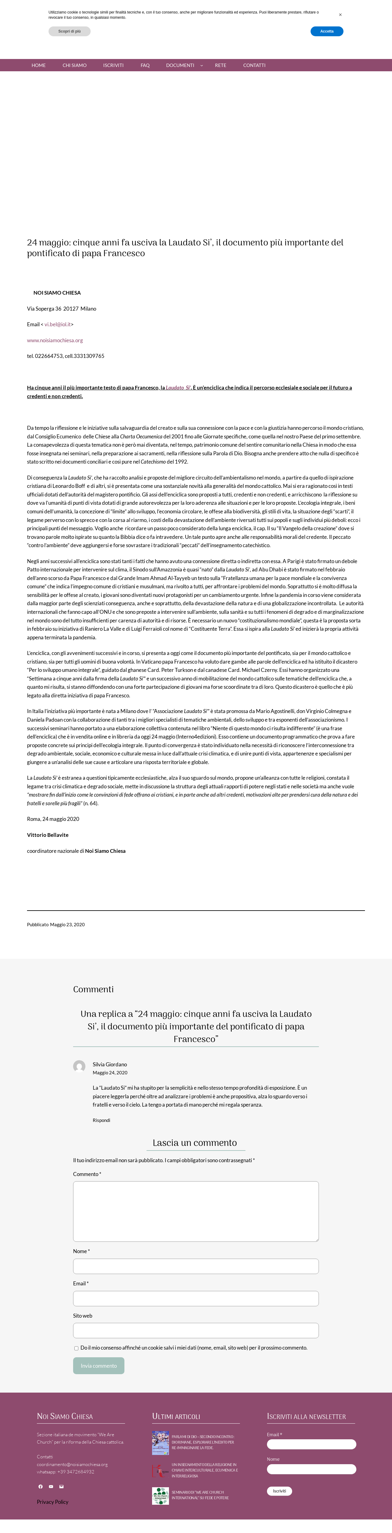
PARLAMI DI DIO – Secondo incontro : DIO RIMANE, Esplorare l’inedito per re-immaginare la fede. (203, 1442)
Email (81, 1283)
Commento (87, 1174)
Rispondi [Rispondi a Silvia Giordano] (101, 1120)
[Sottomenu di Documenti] (201, 65)
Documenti (180, 65)
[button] (340, 1500)
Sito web (82, 1315)
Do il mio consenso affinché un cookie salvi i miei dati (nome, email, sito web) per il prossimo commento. (194, 1347)
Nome (81, 1251)
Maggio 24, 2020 (110, 1072)
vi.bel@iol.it (58, 324)
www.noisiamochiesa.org (55, 340)
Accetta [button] (327, 1517)
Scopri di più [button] (69, 1517)
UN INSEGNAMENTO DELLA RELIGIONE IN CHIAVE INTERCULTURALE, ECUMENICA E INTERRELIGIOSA (205, 1470)
